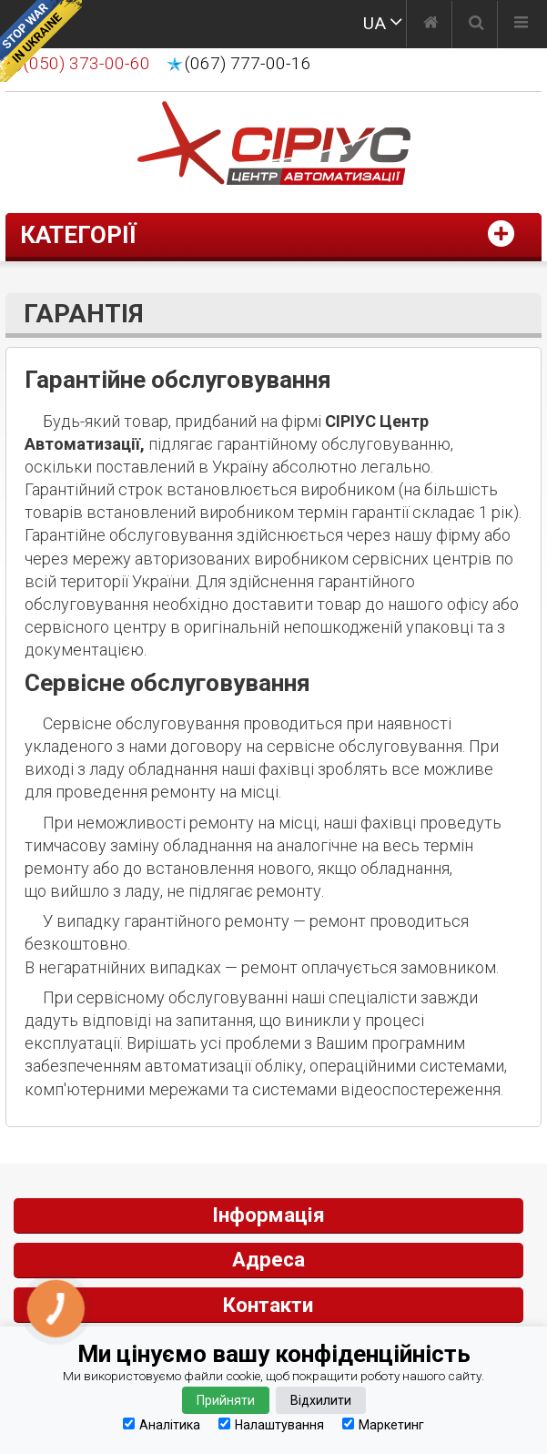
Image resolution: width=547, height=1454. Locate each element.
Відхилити (320, 1400)
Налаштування (271, 1424)
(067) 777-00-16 (248, 64)
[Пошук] (476, 24)
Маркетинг (383, 1424)
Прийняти (226, 1400)
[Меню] (521, 24)
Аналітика (161, 1424)
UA (374, 23)
